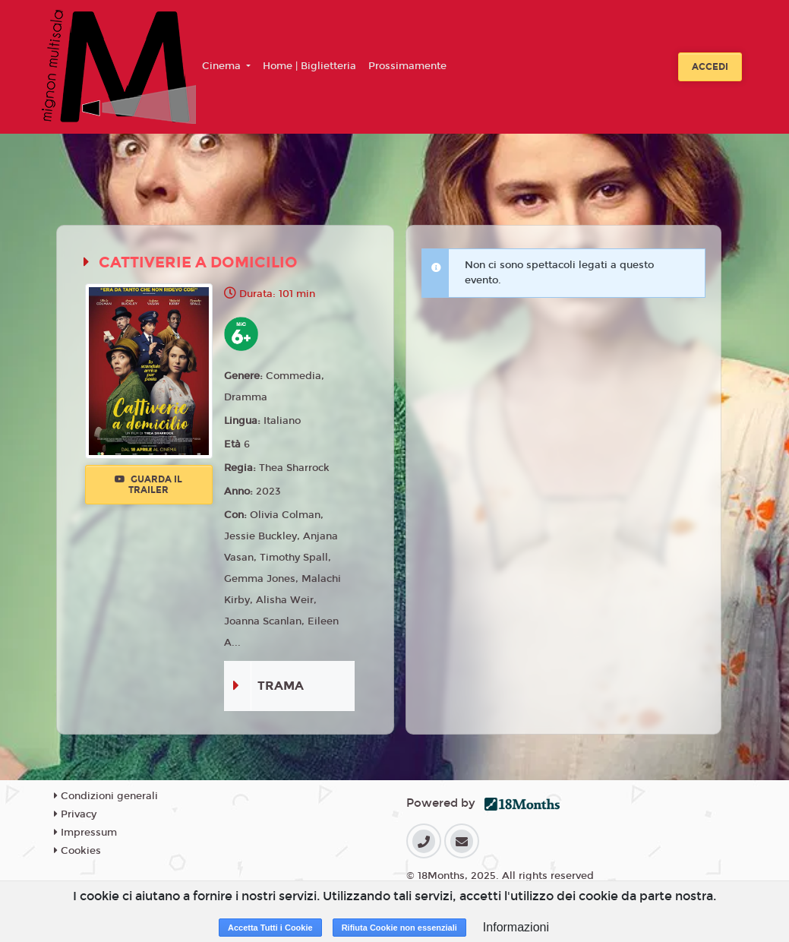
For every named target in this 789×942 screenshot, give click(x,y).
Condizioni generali (106, 796)
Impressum (85, 833)
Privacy (75, 814)
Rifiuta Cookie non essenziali (399, 927)
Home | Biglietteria (309, 66)
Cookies (77, 851)
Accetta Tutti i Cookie (270, 927)
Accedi (710, 67)
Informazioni (516, 927)
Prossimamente (407, 66)
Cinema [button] (223, 66)
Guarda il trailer (148, 484)
